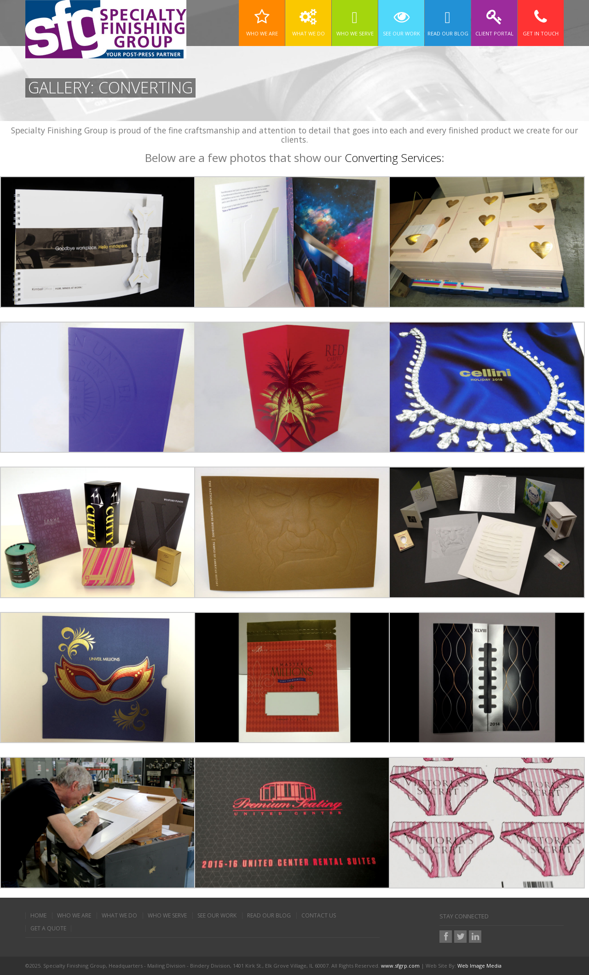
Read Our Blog (269, 915)
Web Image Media (479, 965)
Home (38, 915)
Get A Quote (48, 928)
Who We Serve (167, 915)
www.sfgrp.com (400, 965)
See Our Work (217, 915)
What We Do (119, 915)
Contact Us (318, 915)
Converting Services (393, 157)
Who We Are (74, 915)
